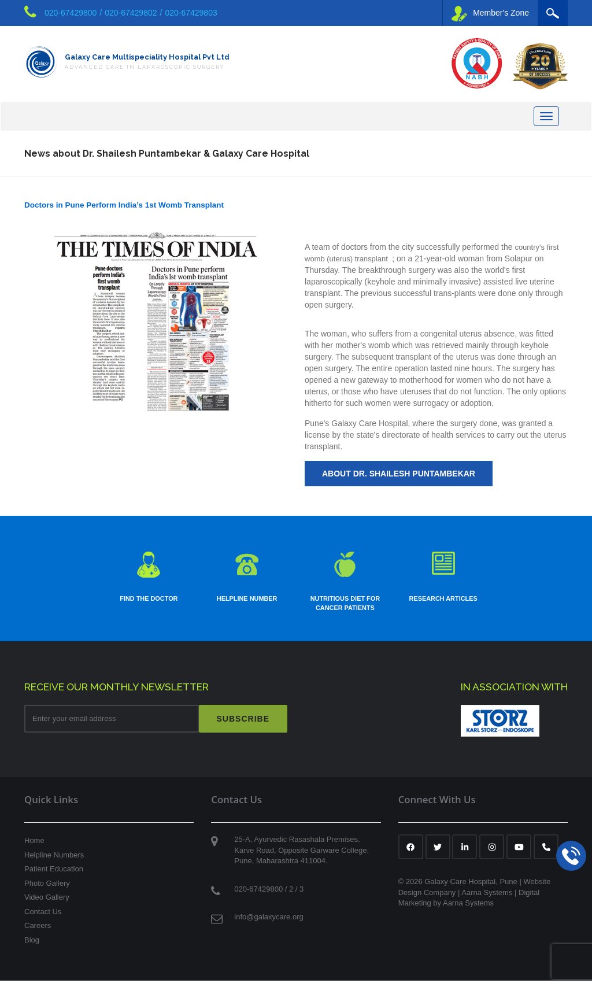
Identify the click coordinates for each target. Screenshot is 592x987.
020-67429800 (71, 12)
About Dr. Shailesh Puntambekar (398, 478)
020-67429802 (131, 12)
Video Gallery (46, 904)
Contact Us (42, 918)
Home (34, 847)
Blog (31, 946)
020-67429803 (191, 12)
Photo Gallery (47, 890)
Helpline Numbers (54, 861)
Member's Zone (490, 13)
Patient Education (53, 875)
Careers (37, 932)
